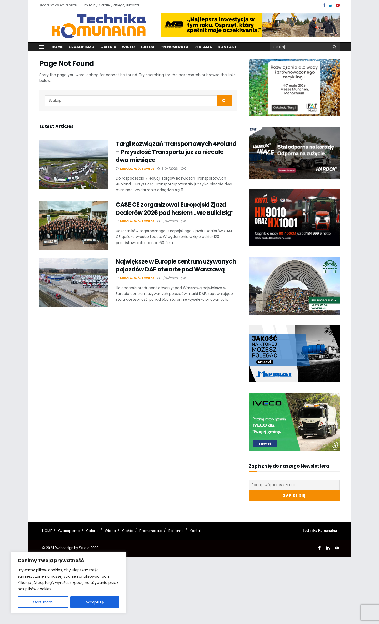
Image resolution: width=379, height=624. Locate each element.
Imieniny (90, 5)
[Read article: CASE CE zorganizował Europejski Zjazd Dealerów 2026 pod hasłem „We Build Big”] (73, 225)
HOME (47, 530)
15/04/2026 (167, 168)
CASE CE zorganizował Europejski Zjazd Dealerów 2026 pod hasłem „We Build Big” (175, 209)
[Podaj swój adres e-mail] (294, 485)
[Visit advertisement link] (250, 25)
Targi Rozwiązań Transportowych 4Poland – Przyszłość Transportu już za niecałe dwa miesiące (176, 152)
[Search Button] (335, 47)
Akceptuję (95, 602)
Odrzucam (43, 602)
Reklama (203, 46)
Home (57, 46)
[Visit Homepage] (95, 24)
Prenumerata (174, 46)
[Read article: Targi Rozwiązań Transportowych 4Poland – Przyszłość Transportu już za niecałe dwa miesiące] (73, 164)
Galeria (108, 46)
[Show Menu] (41, 47)
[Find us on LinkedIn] (330, 5)
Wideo (128, 46)
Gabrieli (105, 5)
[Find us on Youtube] (338, 5)
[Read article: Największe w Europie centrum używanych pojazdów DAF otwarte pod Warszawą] (73, 282)
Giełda (147, 46)
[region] (68, 582)
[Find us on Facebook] (324, 5)
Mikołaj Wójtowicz (137, 168)
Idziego (118, 5)
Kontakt (227, 46)
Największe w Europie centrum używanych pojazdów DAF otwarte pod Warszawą (176, 265)
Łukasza (132, 5)
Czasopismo (81, 46)
